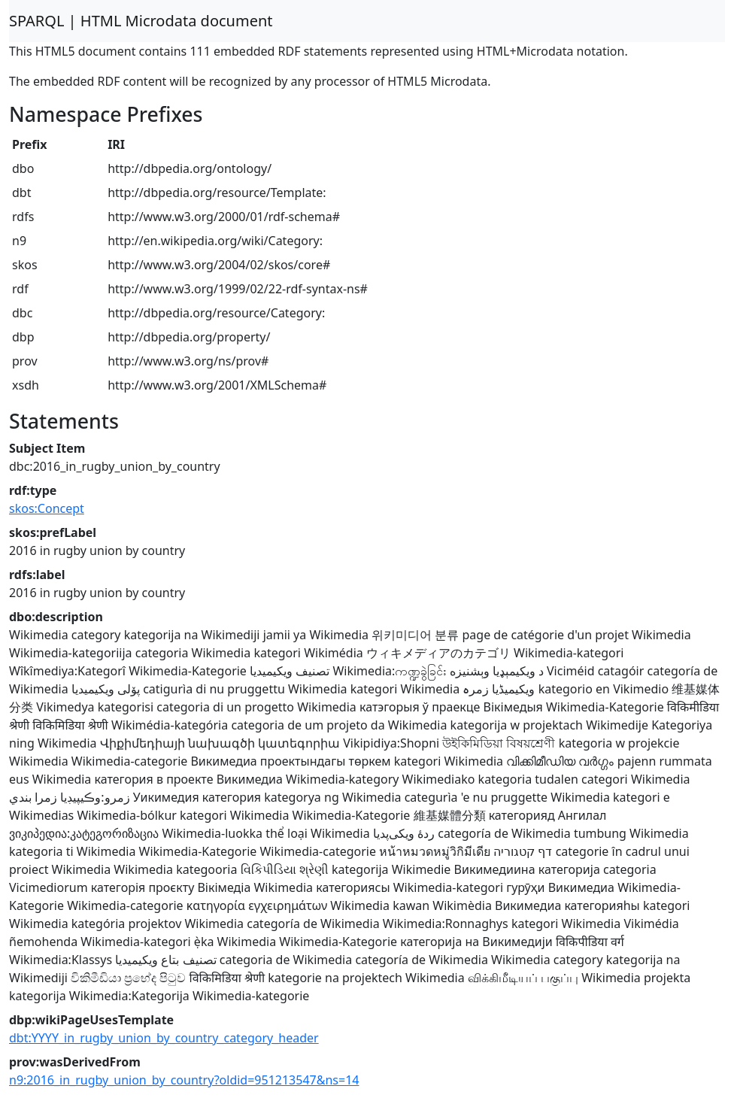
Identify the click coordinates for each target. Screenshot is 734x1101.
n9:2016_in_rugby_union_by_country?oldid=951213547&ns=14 (184, 1080)
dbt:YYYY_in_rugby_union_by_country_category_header (164, 1038)
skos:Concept (46, 508)
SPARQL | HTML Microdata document (141, 21)
